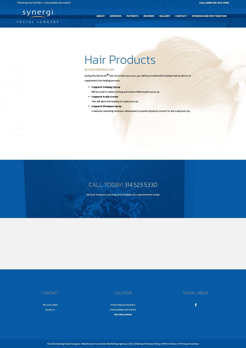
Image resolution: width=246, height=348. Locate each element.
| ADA (130, 344)
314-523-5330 (221, 3)
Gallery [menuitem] (164, 16)
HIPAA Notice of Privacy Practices (180, 344)
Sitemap (139, 344)
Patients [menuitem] (133, 16)
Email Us (50, 310)
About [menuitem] (100, 16)
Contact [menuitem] (181, 16)
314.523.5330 (141, 184)
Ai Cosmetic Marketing (105, 344)
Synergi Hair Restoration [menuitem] (209, 16)
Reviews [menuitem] (149, 16)
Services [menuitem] (116, 16)
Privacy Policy (152, 344)
